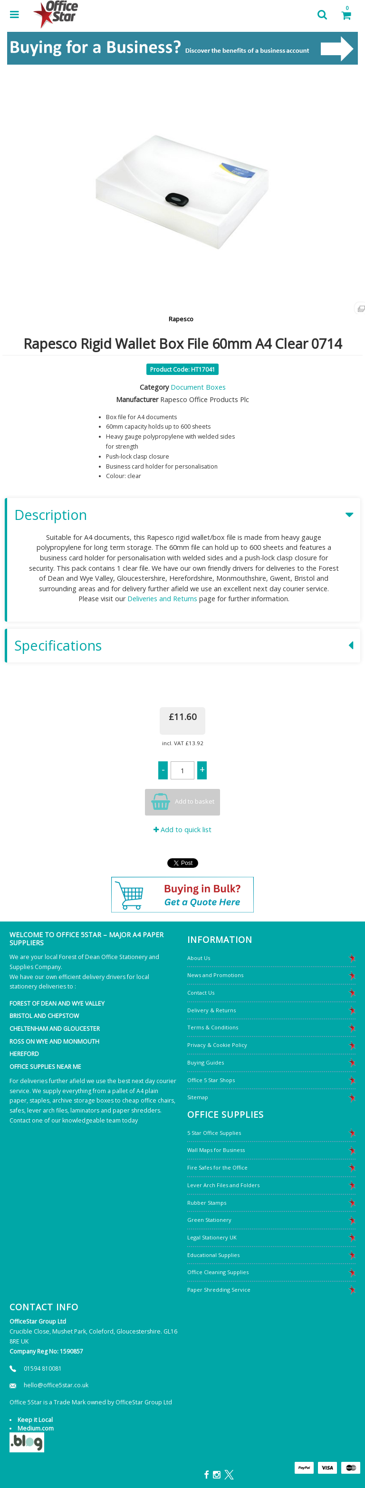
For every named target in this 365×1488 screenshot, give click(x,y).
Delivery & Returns (211, 1010)
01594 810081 (43, 1368)
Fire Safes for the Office (217, 1167)
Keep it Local (35, 1420)
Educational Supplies (213, 1254)
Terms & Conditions (212, 1027)
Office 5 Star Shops (211, 1080)
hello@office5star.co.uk (56, 1385)
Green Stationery (209, 1219)
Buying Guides (205, 1062)
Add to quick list (182, 829)
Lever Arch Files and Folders (223, 1185)
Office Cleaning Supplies (218, 1272)
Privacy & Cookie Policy (217, 1044)
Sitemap (197, 1097)
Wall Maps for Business (216, 1149)
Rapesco (181, 319)
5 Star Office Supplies (214, 1132)
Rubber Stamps (206, 1202)
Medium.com (36, 1428)
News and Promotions (215, 975)
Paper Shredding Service (218, 1289)
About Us (198, 957)
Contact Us (200, 992)
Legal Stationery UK (212, 1237)
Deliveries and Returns (162, 598)
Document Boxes (198, 387)
